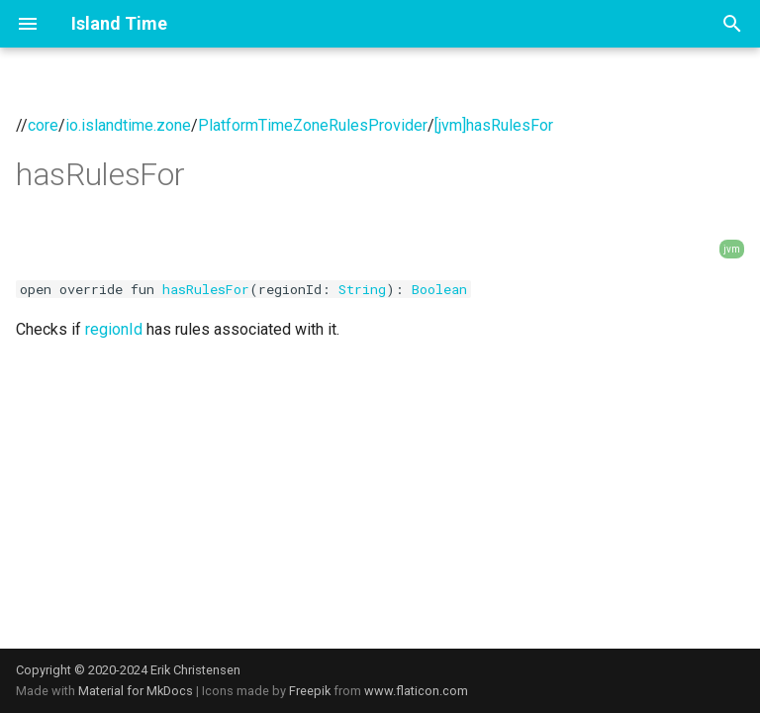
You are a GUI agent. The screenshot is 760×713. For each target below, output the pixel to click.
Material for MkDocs (137, 690)
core (43, 125)
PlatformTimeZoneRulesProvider (313, 125)
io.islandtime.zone (128, 125)
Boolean (439, 289)
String (362, 289)
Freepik (310, 690)
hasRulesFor (205, 289)
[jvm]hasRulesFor (493, 125)
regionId (113, 329)
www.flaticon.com (416, 690)
